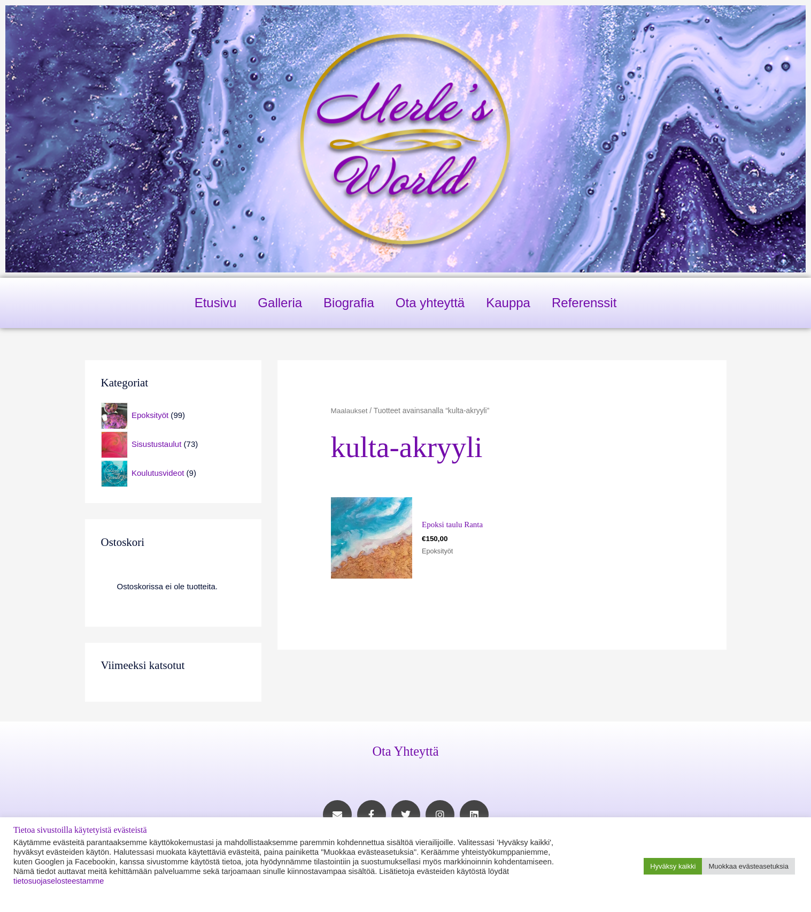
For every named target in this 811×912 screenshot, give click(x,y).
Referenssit (584, 302)
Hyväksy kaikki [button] (673, 866)
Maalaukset (350, 411)
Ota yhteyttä (430, 302)
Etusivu (216, 302)
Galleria (280, 302)
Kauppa (508, 302)
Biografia (348, 302)
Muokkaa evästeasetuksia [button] (748, 866)
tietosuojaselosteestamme (58, 881)
